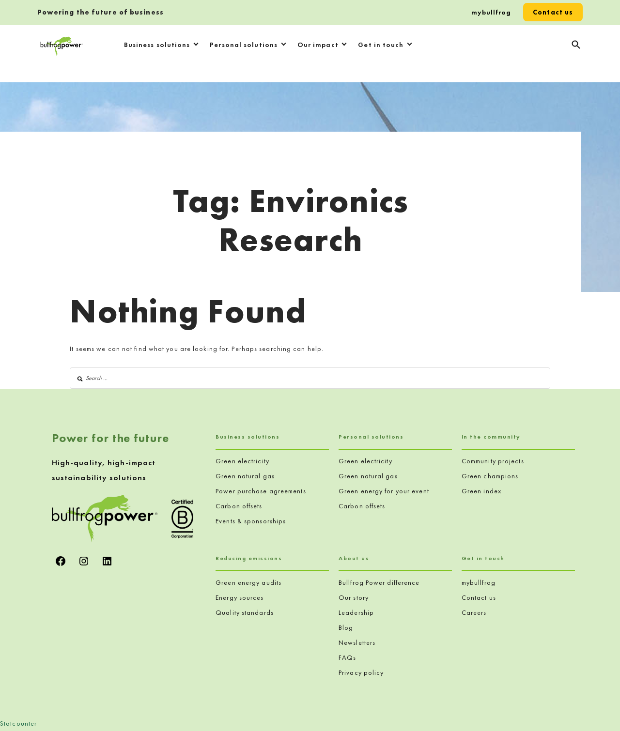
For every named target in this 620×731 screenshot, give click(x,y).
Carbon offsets (239, 506)
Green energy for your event (384, 491)
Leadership (356, 612)
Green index (481, 491)
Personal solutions (244, 44)
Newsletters (357, 642)
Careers (474, 612)
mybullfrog (491, 12)
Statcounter (18, 723)
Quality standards (245, 612)
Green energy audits (248, 582)
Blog (346, 627)
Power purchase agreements (261, 491)
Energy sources (240, 597)
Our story (354, 597)
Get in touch (380, 44)
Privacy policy (361, 672)
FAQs (347, 657)
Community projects (493, 461)
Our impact (318, 44)
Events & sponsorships (251, 521)
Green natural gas (245, 476)
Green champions (490, 476)
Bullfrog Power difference (379, 582)
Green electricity (242, 461)
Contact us (553, 12)
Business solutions (157, 44)
